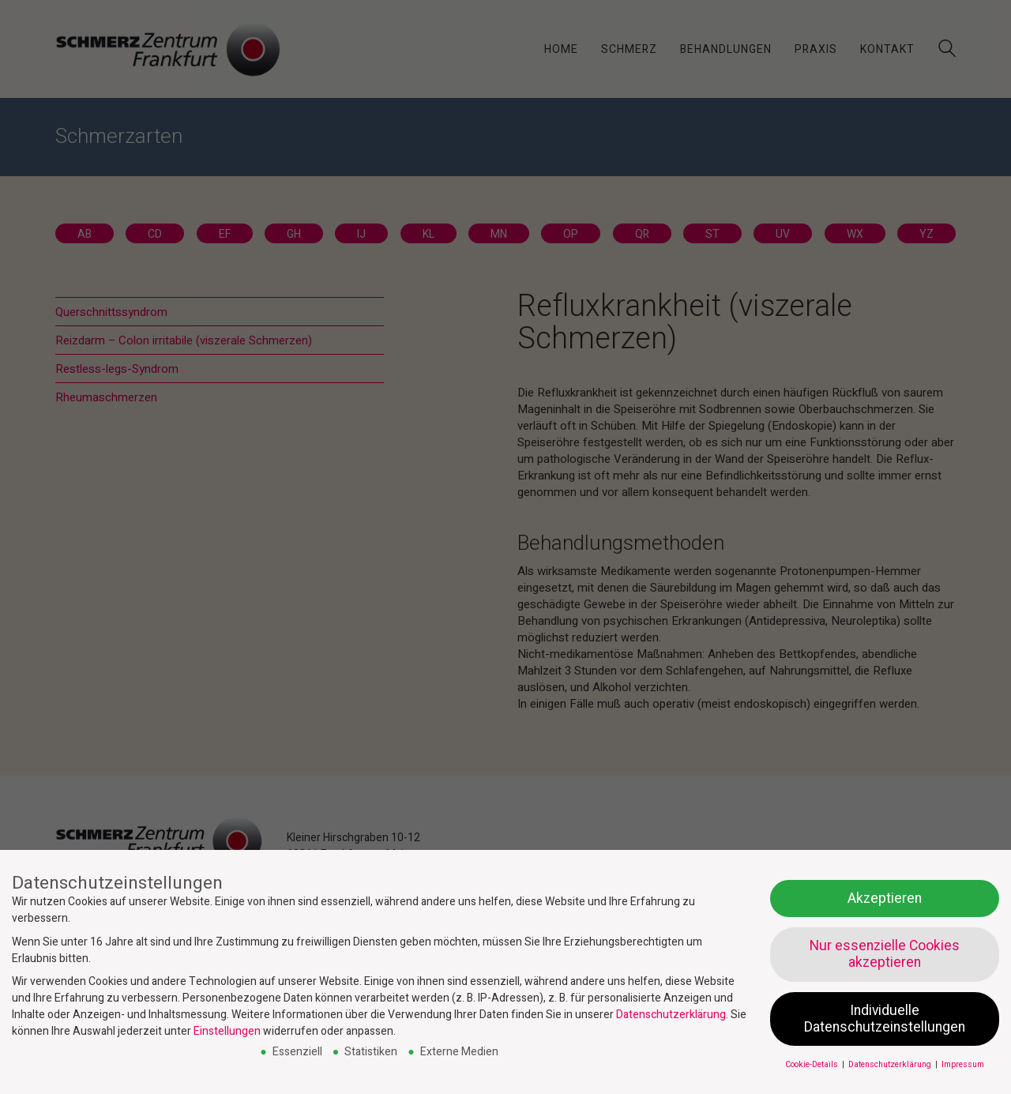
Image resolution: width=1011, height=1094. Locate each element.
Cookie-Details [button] (812, 1064)
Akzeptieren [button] (885, 898)
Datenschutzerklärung (671, 1014)
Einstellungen (227, 1031)
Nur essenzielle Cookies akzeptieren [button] (885, 954)
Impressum (962, 1064)
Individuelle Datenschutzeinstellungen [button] (884, 1019)
